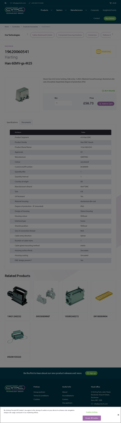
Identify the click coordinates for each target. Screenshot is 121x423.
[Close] (118, 414)
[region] (60, 415)
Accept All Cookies (91, 418)
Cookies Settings (91, 412)
